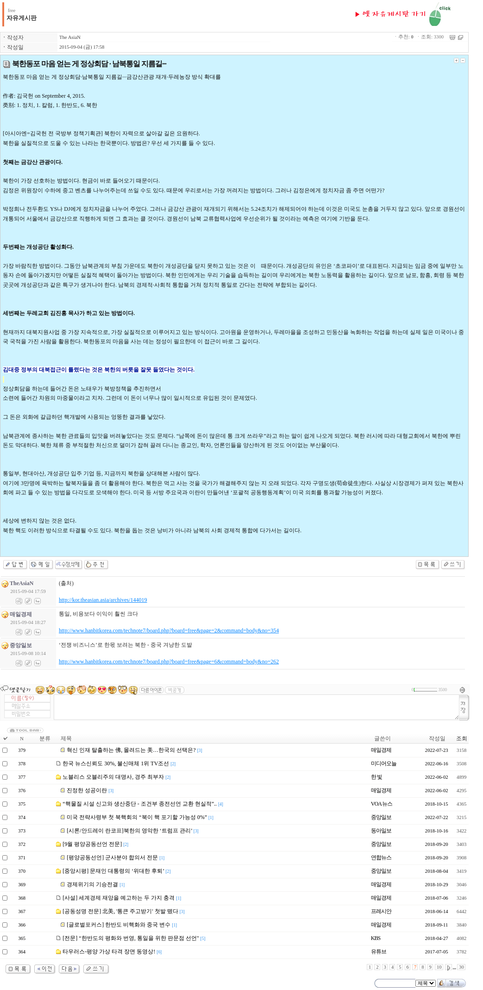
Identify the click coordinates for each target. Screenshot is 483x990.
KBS (375, 938)
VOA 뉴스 (381, 804)
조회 (461, 738)
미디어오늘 (383, 763)
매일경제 (381, 750)
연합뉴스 (381, 857)
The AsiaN (70, 37)
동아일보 (381, 830)
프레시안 (381, 911)
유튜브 (378, 951)
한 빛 (376, 777)
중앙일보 (381, 817)
